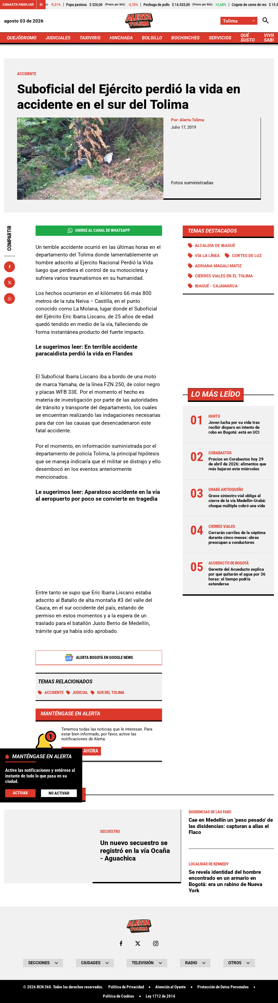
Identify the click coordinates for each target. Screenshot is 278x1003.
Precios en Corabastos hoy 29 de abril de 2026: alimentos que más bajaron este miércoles (237, 464)
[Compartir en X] (9, 282)
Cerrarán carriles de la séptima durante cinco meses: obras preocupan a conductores (237, 537)
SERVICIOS (220, 37)
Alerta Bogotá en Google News (99, 657)
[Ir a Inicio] (139, 20)
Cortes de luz (247, 255)
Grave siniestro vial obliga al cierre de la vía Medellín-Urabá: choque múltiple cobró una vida (237, 500)
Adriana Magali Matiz (218, 266)
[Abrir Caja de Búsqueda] (266, 21)
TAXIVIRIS (90, 37)
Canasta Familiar (18, 4)
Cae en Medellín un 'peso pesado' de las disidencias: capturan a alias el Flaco (231, 978)
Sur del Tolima (108, 692)
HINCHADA (121, 37)
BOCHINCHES (185, 37)
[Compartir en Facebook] (9, 266)
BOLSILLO (152, 37)
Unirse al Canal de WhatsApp (99, 230)
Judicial (77, 692)
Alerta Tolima (192, 120)
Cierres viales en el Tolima (224, 276)
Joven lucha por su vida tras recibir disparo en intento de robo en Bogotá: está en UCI (234, 427)
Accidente (51, 692)
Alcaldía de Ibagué (215, 245)
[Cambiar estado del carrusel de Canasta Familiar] (41, 4)
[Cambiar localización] (238, 21)
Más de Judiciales (47, 945)
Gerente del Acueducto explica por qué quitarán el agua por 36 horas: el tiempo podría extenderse (237, 577)
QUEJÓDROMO (21, 37)
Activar (20, 793)
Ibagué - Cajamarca (216, 286)
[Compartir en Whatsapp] (9, 298)
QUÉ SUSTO (248, 38)
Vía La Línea (207, 255)
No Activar (59, 793)
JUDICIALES (58, 37)
